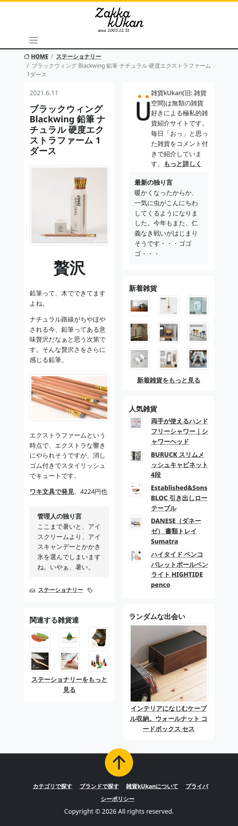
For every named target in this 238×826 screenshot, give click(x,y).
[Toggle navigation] (33, 40)
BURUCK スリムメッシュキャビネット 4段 (179, 464)
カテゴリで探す (52, 786)
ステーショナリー (78, 56)
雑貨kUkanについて (152, 786)
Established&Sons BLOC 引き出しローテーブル (179, 497)
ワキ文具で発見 (52, 491)
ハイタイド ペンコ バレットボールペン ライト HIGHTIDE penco (179, 569)
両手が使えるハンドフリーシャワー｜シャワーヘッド (179, 431)
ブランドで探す (99, 786)
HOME (36, 56)
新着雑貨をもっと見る (168, 380)
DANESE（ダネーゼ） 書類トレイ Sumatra (176, 530)
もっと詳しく (183, 163)
